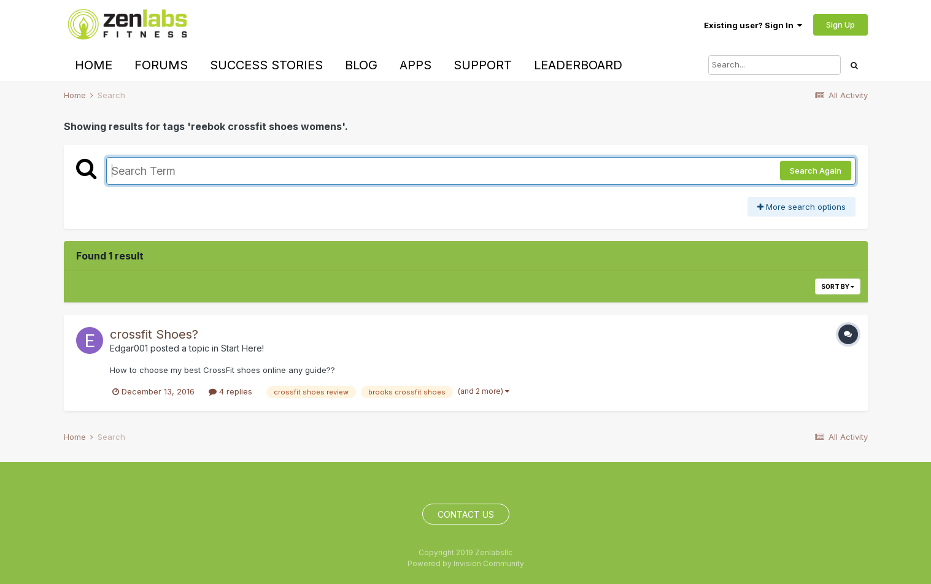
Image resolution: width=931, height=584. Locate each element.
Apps (415, 65)
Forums (161, 65)
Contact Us (466, 514)
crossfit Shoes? (154, 334)
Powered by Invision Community (466, 563)
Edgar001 (129, 348)
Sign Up (840, 24)
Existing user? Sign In (753, 25)
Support (483, 65)
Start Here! (242, 348)
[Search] (774, 65)
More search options (801, 207)
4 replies (230, 391)
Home (93, 65)
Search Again (815, 170)
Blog (361, 65)
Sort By (837, 286)
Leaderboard (578, 65)
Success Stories (266, 65)
